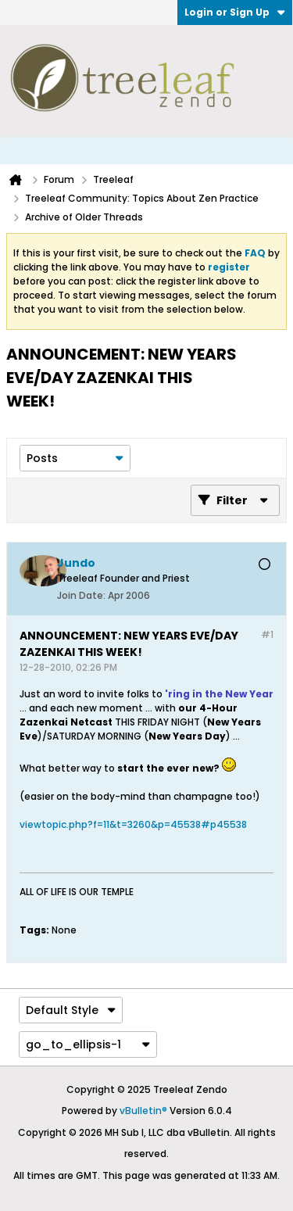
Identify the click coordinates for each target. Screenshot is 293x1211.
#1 (267, 634)
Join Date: (81, 595)
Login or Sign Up (234, 12)
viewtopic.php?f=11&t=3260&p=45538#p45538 (133, 824)
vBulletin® (143, 1110)
